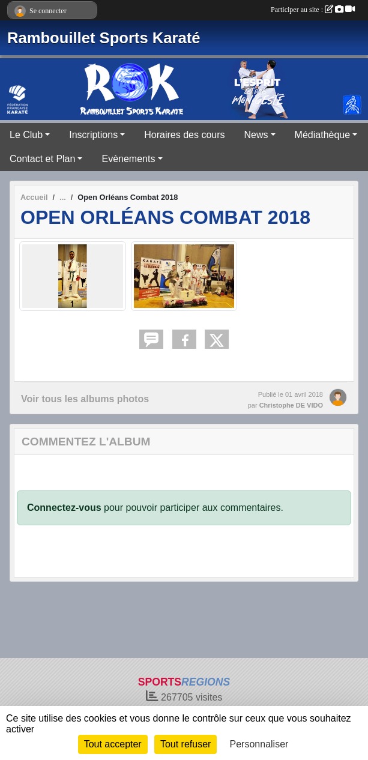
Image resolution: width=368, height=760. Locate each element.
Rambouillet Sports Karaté (103, 37)
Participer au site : (313, 9)
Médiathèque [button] (323, 135)
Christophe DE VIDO (291, 405)
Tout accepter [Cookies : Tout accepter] (113, 744)
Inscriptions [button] (93, 135)
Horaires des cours (184, 135)
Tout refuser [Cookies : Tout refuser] (185, 744)
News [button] (256, 135)
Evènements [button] (128, 159)
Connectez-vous (64, 507)
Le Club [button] (26, 135)
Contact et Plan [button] (42, 159)
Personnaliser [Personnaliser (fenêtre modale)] (259, 744)
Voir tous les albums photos (85, 399)
